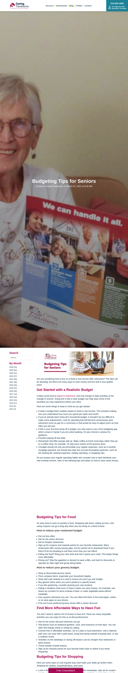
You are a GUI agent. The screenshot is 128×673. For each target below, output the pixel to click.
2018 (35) (13, 391)
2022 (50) (13, 379)
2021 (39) (13, 382)
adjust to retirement (66, 396)
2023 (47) (13, 376)
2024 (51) (13, 373)
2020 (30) (13, 385)
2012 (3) (12, 409)
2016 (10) (13, 397)
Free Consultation (66, 670)
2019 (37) (13, 388)
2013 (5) (12, 406)
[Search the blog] (20, 357)
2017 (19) (13, 394)
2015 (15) (13, 400)
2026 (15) (13, 367)
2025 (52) (13, 370)
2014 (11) (13, 403)
